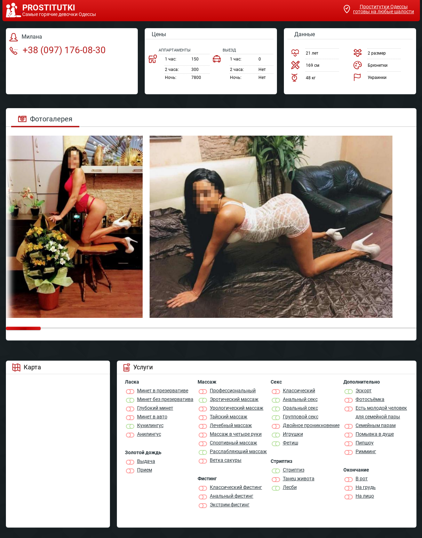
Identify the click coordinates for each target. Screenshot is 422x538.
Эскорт (364, 390)
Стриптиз (293, 470)
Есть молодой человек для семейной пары (381, 412)
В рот (362, 478)
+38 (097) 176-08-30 (57, 50)
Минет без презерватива (165, 399)
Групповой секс (300, 416)
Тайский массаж (228, 416)
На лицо (365, 496)
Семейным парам (376, 425)
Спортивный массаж (233, 442)
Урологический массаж (236, 408)
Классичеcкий (299, 390)
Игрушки (293, 434)
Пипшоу (365, 442)
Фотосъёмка (370, 399)
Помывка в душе (375, 434)
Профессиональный (233, 390)
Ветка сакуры (225, 460)
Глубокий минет (155, 408)
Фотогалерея (45, 119)
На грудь (366, 487)
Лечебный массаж (231, 425)
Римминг (366, 451)
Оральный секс (300, 408)
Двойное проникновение (311, 425)
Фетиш (290, 442)
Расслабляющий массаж (238, 451)
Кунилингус (150, 425)
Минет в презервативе (162, 390)
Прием (144, 470)
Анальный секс (300, 399)
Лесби (290, 487)
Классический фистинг (236, 487)
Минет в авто (152, 416)
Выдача (146, 461)
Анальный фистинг (231, 496)
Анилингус (149, 434)
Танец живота (298, 478)
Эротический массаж (234, 399)
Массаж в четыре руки (236, 434)
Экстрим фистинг (229, 504)
